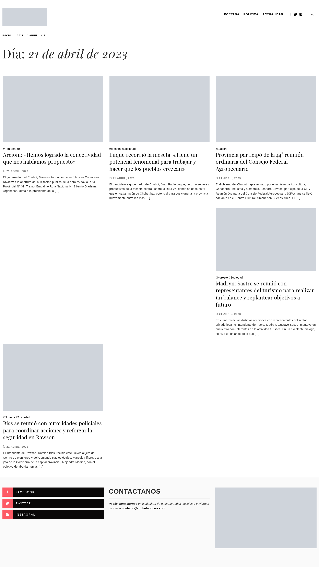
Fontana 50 (12, 148)
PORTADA (231, 14)
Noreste (222, 277)
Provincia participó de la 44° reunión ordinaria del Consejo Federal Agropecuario (260, 161)
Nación (222, 148)
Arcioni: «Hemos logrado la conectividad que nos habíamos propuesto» (52, 158)
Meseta (116, 148)
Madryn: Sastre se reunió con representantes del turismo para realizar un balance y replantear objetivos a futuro (265, 294)
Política (251, 14)
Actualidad (272, 14)
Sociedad (129, 148)
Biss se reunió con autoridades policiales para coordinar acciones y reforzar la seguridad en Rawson (52, 430)
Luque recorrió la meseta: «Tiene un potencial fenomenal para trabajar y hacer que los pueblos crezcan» (153, 161)
